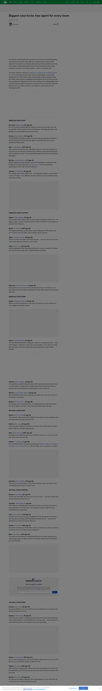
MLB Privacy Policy (28, 689)
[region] (51, 688)
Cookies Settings (72, 688)
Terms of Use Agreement (39, 689)
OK (83, 688)
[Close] (99, 688)
